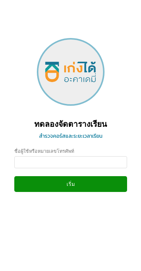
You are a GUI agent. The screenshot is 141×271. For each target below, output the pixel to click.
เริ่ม (71, 184)
